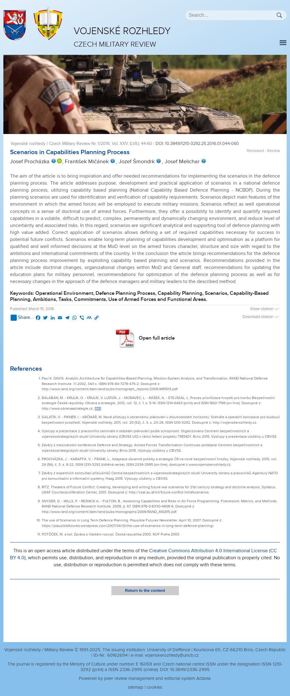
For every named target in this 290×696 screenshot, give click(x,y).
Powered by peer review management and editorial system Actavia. (145, 678)
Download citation (261, 317)
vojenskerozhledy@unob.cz (172, 655)
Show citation (265, 309)
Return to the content (145, 590)
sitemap (135, 687)
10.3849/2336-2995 (190, 669)
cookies (154, 687)
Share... (22, 318)
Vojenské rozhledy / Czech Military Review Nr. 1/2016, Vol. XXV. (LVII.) (74, 143)
